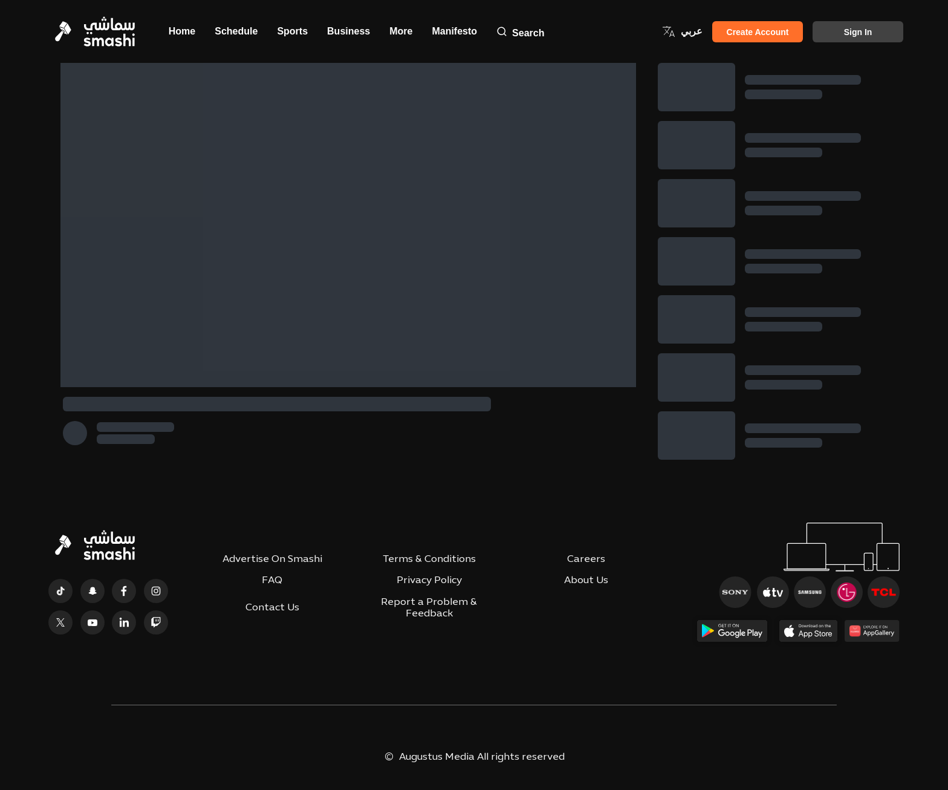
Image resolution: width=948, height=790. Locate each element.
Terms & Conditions (429, 559)
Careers (586, 559)
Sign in (858, 32)
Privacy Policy (429, 581)
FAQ (272, 581)
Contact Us (272, 608)
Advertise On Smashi (272, 559)
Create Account (758, 32)
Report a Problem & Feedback (429, 608)
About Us (586, 581)
